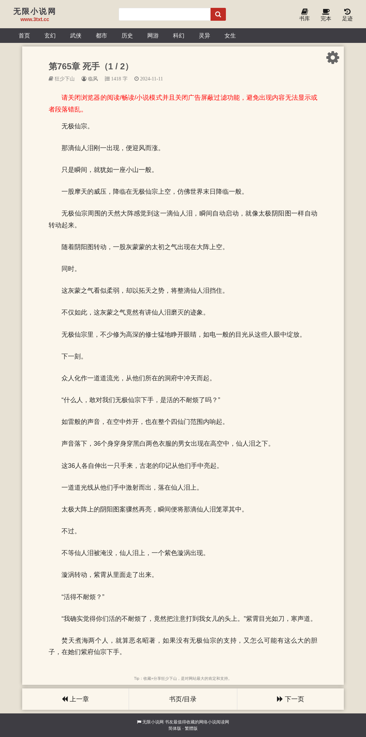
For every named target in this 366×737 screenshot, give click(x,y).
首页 (24, 35)
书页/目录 (183, 699)
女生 (230, 35)
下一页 (290, 699)
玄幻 (50, 35)
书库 (304, 15)
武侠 (75, 35)
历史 (127, 35)
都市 (101, 35)
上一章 (75, 699)
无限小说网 (153, 721)
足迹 (347, 15)
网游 (153, 35)
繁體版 (191, 728)
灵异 (204, 35)
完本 (326, 15)
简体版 (174, 728)
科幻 (178, 35)
